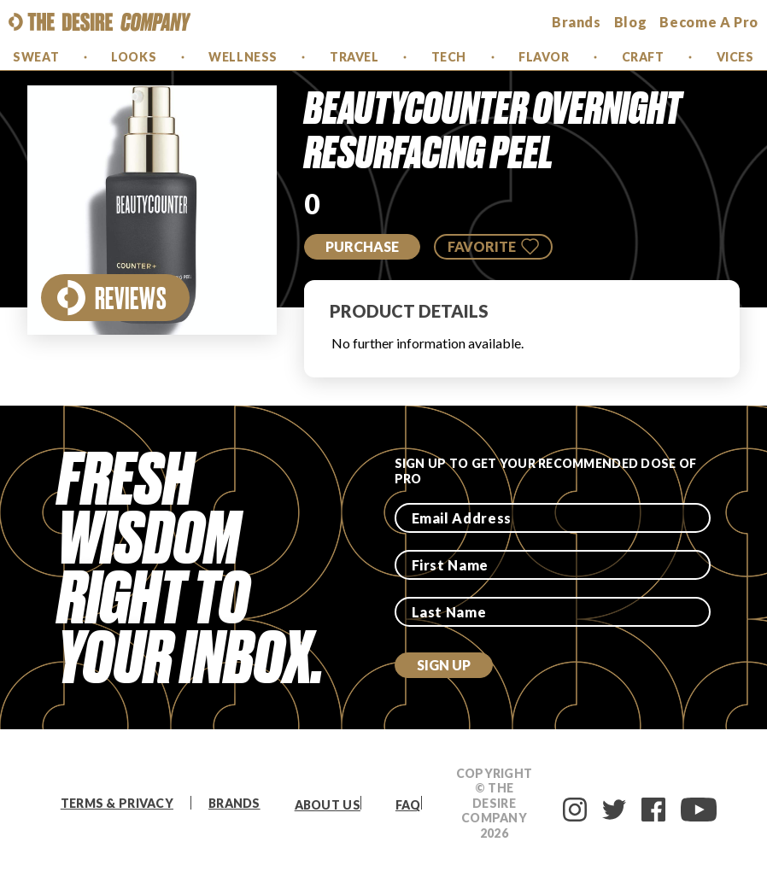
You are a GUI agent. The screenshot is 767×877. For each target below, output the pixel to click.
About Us (327, 805)
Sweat (36, 57)
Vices (735, 57)
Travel (354, 57)
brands (576, 22)
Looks (133, 57)
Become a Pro (708, 22)
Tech (448, 57)
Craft (643, 57)
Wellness (242, 57)
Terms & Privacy (117, 803)
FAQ (408, 805)
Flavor (543, 57)
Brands (234, 803)
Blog (630, 22)
